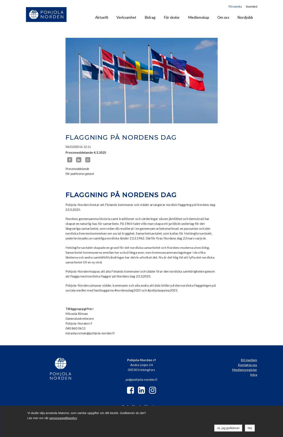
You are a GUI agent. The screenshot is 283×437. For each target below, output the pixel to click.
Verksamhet (126, 17)
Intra (253, 374)
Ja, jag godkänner (228, 428)
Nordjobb (245, 17)
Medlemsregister (244, 370)
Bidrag (150, 17)
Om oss (223, 17)
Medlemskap (198, 17)
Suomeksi (251, 6)
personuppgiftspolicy (63, 418)
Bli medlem (249, 360)
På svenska (235, 6)
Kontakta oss (247, 365)
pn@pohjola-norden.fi (141, 379)
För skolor (172, 17)
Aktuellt (102, 17)
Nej (250, 428)
